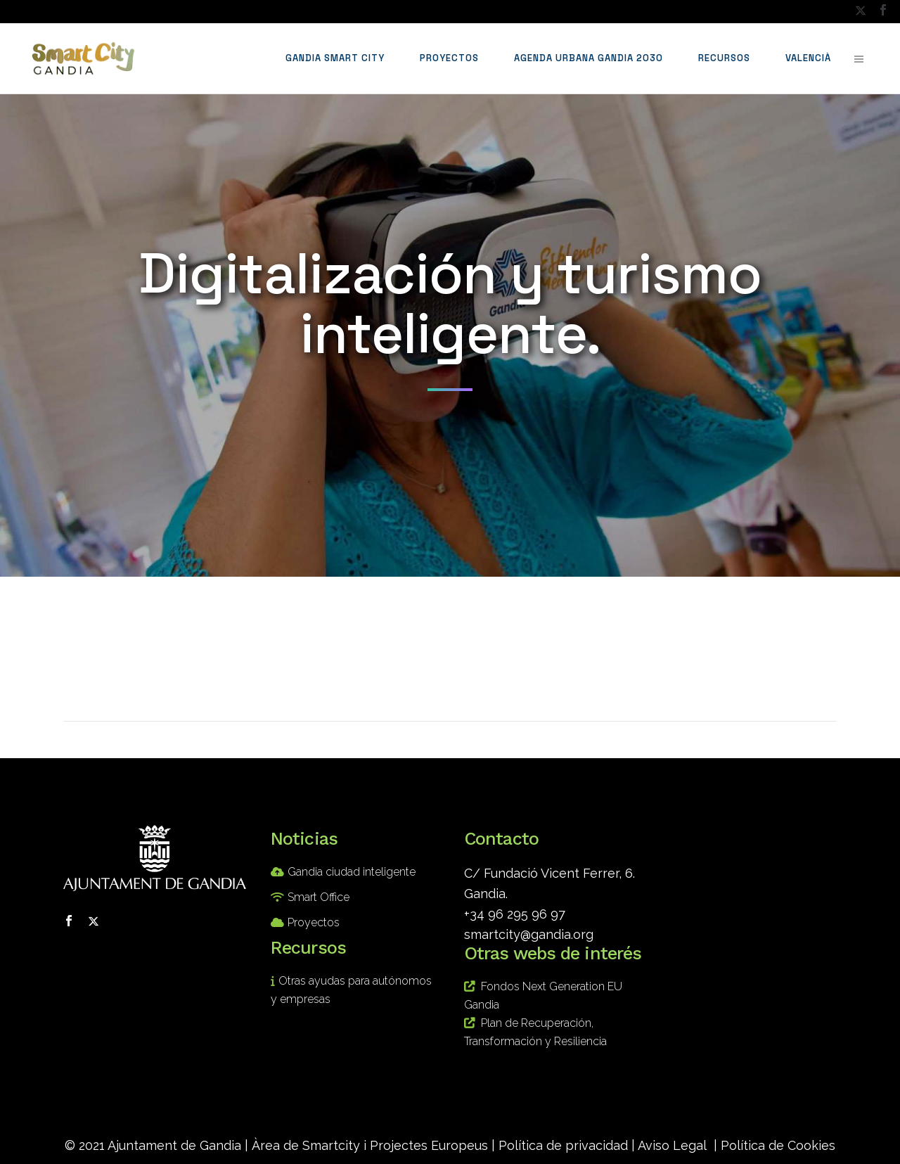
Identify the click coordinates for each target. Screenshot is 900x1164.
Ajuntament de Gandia (174, 1145)
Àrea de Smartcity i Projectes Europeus (370, 1145)
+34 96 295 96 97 (514, 914)
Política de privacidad (563, 1145)
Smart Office (318, 897)
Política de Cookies (778, 1145)
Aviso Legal (672, 1145)
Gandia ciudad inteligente (352, 871)
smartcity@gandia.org (528, 934)
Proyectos (314, 922)
